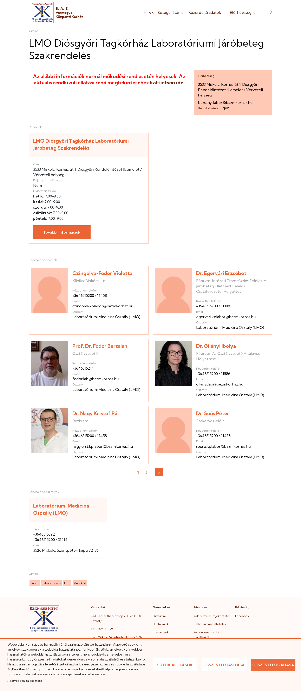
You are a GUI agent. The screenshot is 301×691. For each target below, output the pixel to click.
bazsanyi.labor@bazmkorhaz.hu (225, 102)
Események (161, 632)
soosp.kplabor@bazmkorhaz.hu (223, 446)
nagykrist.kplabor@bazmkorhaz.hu (102, 446)
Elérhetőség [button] (243, 12)
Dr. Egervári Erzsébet (221, 273)
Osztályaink (161, 624)
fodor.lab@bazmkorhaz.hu (95, 378)
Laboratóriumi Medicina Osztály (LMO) (106, 316)
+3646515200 (83, 295)
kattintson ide (166, 82)
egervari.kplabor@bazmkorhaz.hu (226, 316)
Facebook (242, 616)
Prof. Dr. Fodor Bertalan (99, 346)
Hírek (148, 12)
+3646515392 (44, 534)
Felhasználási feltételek (210, 624)
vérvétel (80, 583)
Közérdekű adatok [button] (207, 12)
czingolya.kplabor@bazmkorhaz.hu (102, 306)
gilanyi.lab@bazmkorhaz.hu (219, 384)
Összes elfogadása (273, 665)
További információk (61, 232)
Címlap (34, 31)
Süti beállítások (175, 665)
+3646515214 (83, 368)
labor (35, 583)
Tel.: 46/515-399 (102, 629)
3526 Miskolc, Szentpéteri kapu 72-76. (116, 637)
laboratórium (51, 583)
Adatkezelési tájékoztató (211, 616)
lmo (67, 583)
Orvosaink (159, 616)
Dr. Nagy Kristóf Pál (95, 413)
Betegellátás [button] (170, 12)
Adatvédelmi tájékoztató (24, 680)
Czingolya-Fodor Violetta (102, 273)
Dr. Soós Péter (212, 413)
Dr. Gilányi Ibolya (216, 346)
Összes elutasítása (224, 665)
